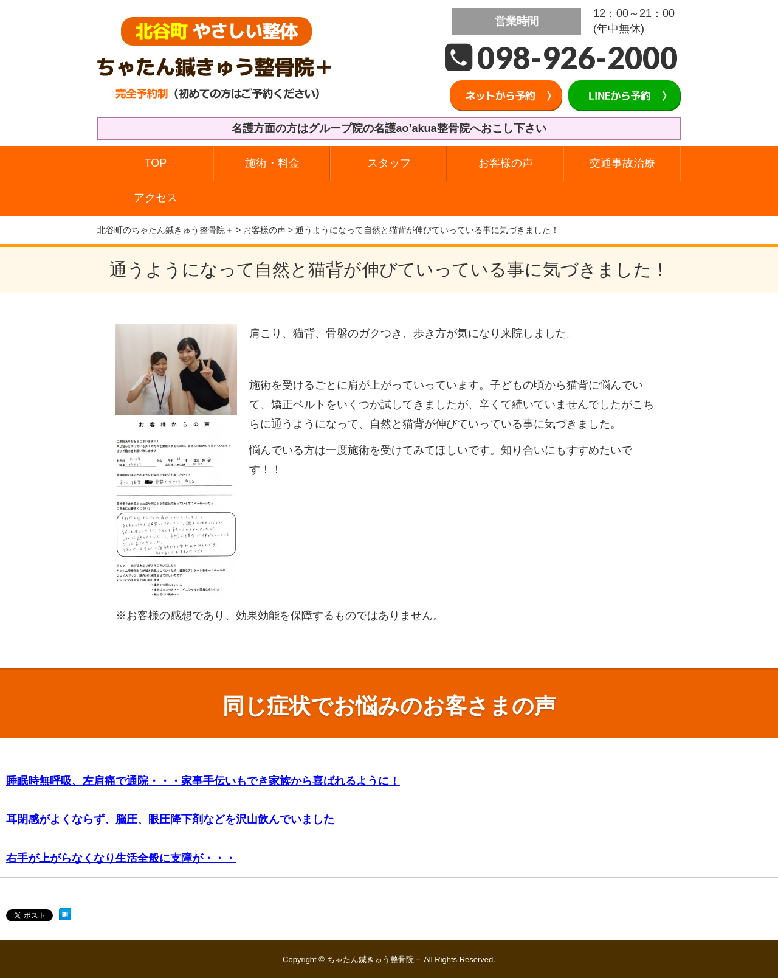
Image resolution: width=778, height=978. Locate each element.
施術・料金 (272, 163)
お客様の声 (505, 163)
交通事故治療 (622, 163)
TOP (156, 163)
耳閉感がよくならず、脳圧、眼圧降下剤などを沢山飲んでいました (170, 819)
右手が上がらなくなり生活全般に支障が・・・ (121, 858)
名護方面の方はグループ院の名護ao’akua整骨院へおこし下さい (389, 128)
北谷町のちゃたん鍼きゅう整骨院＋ (165, 230)
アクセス (155, 198)
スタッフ (389, 163)
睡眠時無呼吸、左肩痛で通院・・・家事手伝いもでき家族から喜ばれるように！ (203, 781)
